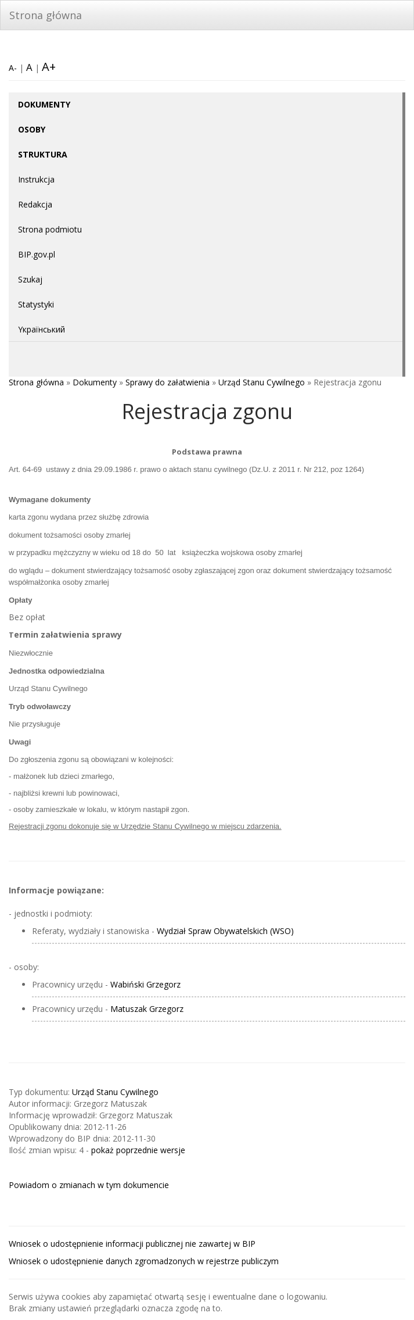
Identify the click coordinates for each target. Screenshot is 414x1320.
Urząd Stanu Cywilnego (261, 382)
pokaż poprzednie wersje (138, 1150)
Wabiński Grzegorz (145, 984)
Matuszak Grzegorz (146, 1008)
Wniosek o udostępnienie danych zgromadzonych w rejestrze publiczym (144, 1261)
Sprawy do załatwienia (167, 382)
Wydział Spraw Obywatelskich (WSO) (225, 930)
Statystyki (36, 304)
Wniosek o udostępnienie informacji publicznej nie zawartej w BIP (132, 1243)
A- (13, 67)
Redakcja (35, 204)
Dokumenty (95, 382)
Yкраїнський (41, 329)
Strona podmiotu (50, 229)
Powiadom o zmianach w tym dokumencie (89, 1184)
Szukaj (30, 279)
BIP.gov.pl (36, 254)
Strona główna (45, 15)
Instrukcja (36, 179)
